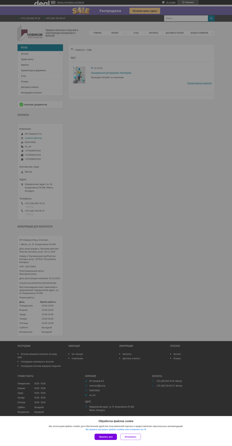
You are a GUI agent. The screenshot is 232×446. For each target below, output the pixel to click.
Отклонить (130, 437)
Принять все (106, 437)
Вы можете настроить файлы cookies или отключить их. (115, 429)
